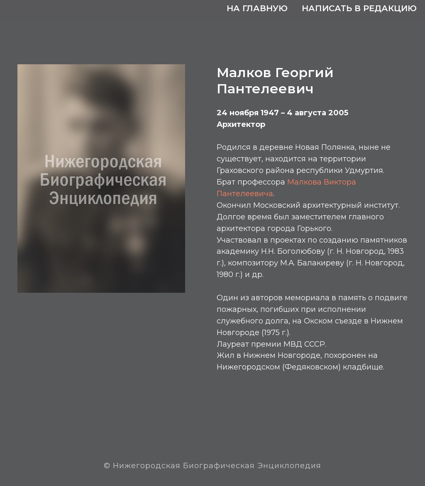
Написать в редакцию (359, 8)
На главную (257, 8)
